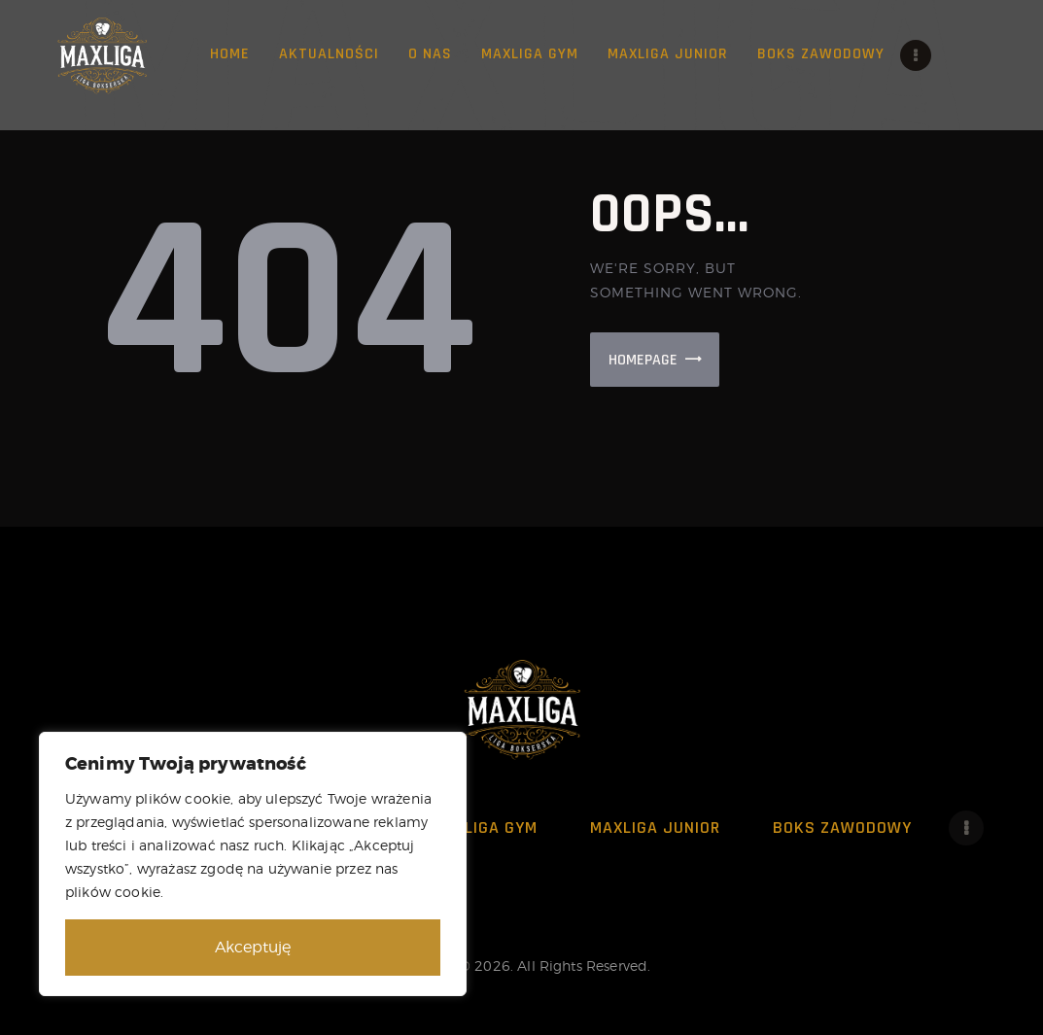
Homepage (643, 360)
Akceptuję (253, 947)
